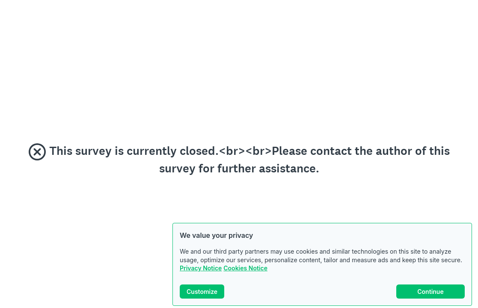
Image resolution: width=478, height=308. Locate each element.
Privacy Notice (201, 268)
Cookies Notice (245, 268)
